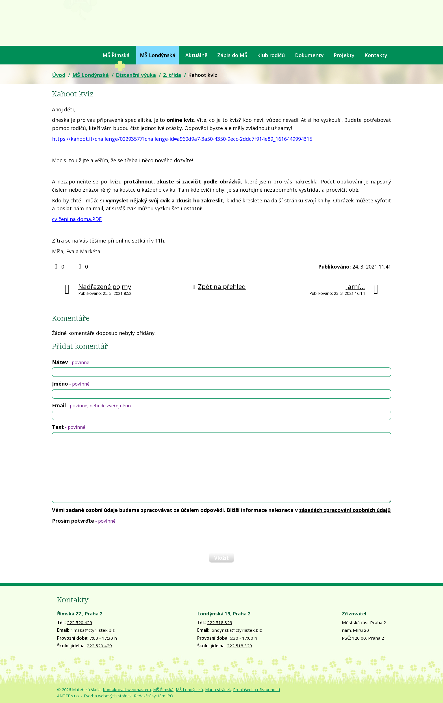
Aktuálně (196, 55)
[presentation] (95, 538)
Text (68, 426)
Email (91, 405)
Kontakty (375, 55)
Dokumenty (309, 55)
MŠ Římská (116, 55)
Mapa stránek (218, 689)
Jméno (71, 383)
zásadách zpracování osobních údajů (345, 510)
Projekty (344, 55)
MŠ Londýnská (157, 55)
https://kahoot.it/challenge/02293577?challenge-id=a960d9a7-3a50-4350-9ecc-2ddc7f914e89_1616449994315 (182, 138)
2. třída (172, 75)
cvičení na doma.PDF (77, 219)
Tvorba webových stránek (107, 695)
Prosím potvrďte (84, 520)
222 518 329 (219, 622)
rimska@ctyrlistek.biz (92, 630)
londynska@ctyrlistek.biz (236, 630)
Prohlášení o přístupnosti (256, 689)
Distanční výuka (136, 75)
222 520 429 (79, 622)
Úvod (55, 55)
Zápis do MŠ (232, 55)
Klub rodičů (271, 55)
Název (70, 362)
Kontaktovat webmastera (127, 689)
